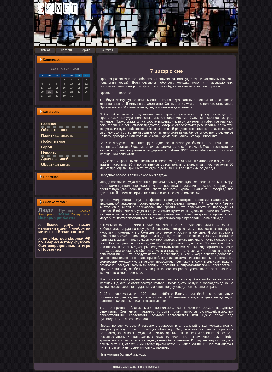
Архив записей (55, 159)
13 (42, 87)
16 (64, 87)
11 (79, 84)
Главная (48, 124)
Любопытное (53, 141)
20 (42, 92)
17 (71, 87)
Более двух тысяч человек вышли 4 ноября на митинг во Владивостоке (64, 228)
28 (49, 96)
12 (86, 84)
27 (42, 96)
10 (71, 84)
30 (64, 96)
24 (71, 92)
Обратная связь (56, 164)
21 (49, 92)
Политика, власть (57, 136)
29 (57, 96)
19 (86, 87)
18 (79, 87)
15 (57, 87)
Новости (49, 153)
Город (46, 147)
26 (86, 92)
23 (64, 92)
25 (79, 92)
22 (57, 92)
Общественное (55, 130)
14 (49, 87)
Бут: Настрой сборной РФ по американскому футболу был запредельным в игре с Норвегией (64, 244)
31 (71, 96)
